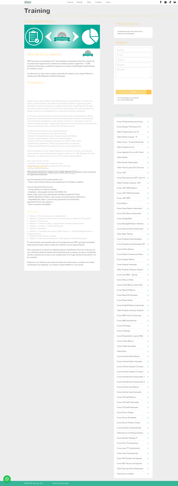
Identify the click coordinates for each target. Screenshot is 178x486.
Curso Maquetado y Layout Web (130, 336)
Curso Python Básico (125, 249)
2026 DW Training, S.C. (33, 483)
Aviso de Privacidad (61, 483)
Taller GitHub (122, 157)
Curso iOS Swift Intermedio (128, 402)
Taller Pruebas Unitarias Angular (130, 269)
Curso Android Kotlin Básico (128, 356)
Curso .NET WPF (123, 198)
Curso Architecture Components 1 (131, 377)
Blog (89, 2)
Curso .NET (121, 172)
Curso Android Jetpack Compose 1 (131, 366)
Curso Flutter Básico (125, 341)
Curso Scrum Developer (126, 417)
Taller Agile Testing (124, 234)
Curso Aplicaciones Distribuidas (130, 229)
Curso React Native (125, 300)
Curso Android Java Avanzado (129, 392)
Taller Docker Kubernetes (127, 162)
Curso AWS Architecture (126, 320)
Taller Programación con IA (128, 132)
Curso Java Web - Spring (127, 275)
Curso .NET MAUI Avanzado (128, 193)
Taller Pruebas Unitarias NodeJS (130, 310)
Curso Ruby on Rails (125, 280)
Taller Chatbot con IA (125, 147)
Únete (108, 2)
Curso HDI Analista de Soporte (129, 458)
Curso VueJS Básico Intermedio (130, 285)
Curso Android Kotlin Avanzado (129, 361)
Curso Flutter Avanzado (126, 346)
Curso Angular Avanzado (127, 264)
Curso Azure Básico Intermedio (129, 208)
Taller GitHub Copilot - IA (127, 137)
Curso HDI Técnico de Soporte (129, 463)
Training (70, 2)
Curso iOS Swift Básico (126, 397)
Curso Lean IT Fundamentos (128, 448)
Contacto (98, 2)
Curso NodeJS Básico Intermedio (130, 305)
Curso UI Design (123, 331)
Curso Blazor (122, 203)
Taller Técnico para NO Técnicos (130, 167)
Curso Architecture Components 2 (131, 382)
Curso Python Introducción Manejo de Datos (131, 254)
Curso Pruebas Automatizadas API (131, 244)
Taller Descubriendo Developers (130, 468)
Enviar (133, 92)
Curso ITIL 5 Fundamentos (127, 443)
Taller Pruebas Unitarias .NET (129, 183)
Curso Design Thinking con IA (129, 127)
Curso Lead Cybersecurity (127, 453)
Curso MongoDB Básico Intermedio (131, 223)
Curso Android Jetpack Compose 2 (131, 371)
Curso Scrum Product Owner (128, 422)
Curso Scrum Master (125, 412)
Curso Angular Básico (126, 259)
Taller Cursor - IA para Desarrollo (130, 142)
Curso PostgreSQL (124, 218)
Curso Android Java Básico (128, 387)
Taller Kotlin (121, 351)
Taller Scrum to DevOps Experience (131, 433)
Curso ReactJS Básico (126, 290)
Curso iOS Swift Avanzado (127, 407)
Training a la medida (125, 474)
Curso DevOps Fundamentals (129, 428)
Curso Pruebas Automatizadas (129, 239)
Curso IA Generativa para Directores (131, 121)
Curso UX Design (124, 326)
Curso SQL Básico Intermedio (129, 213)
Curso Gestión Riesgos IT (127, 438)
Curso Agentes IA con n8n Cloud (130, 152)
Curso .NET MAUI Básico (127, 188)
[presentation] (133, 84)
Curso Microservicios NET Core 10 (131, 178)
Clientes (79, 2)
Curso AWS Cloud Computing (129, 315)
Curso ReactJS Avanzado (127, 295)
